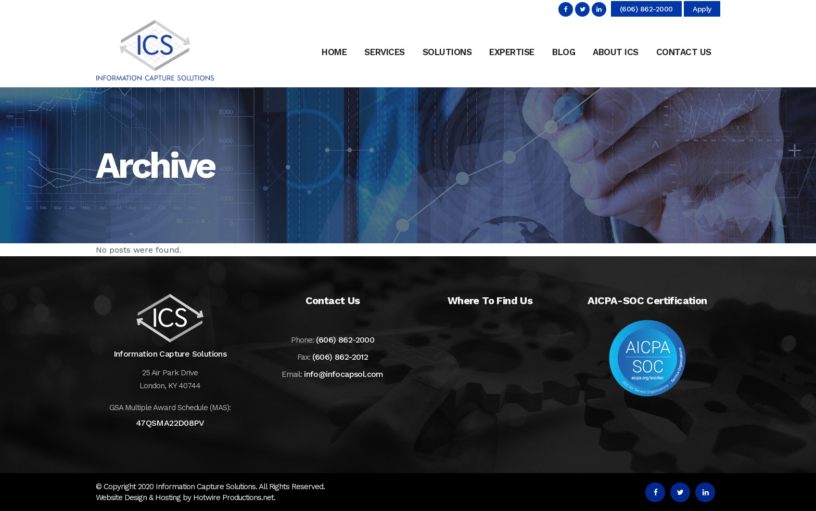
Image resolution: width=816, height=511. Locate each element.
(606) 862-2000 (646, 9)
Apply (702, 9)
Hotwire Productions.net (233, 497)
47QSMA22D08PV (170, 423)
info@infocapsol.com (344, 374)
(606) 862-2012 (340, 357)
